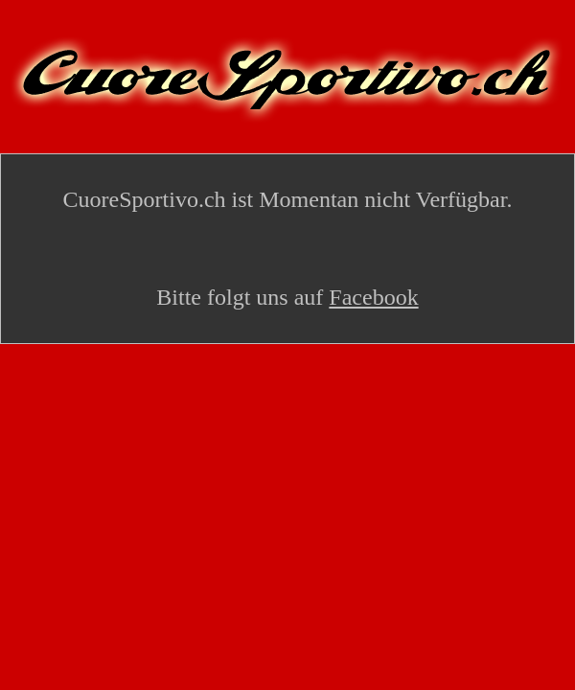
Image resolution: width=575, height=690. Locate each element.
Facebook (373, 297)
